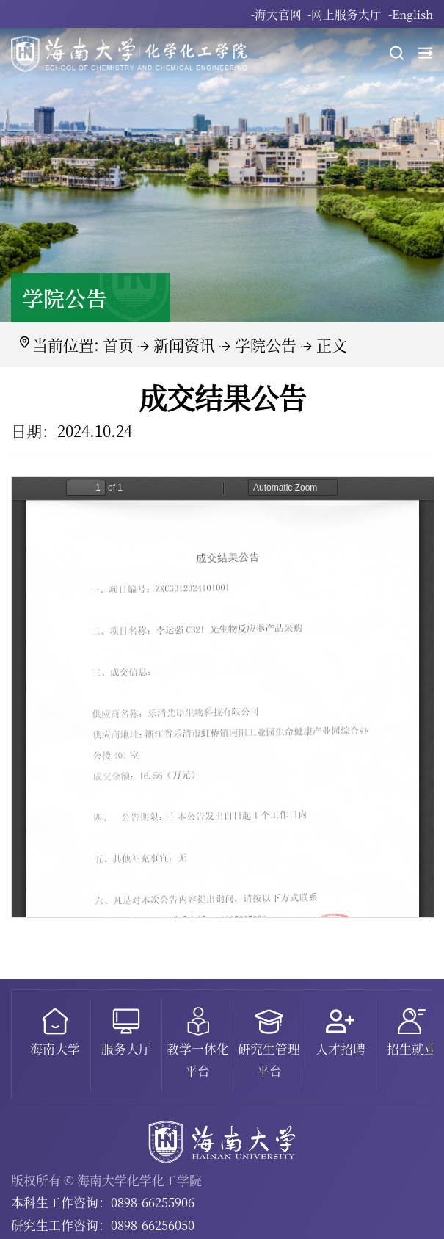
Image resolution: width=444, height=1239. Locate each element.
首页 (118, 344)
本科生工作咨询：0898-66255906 (102, 1202)
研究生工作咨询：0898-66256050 (102, 1225)
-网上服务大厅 (344, 14)
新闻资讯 (184, 344)
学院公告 (265, 344)
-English (410, 14)
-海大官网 (276, 14)
